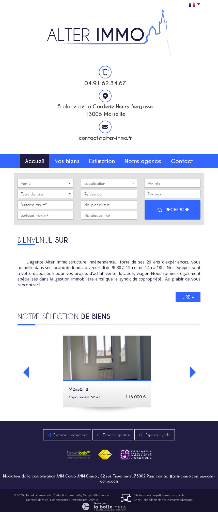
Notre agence (144, 160)
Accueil (33, 160)
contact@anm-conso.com (177, 473)
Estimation (104, 160)
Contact (183, 160)
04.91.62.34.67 (105, 83)
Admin (93, 497)
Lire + (188, 294)
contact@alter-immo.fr (105, 138)
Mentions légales (37, 497)
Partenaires (79, 497)
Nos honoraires (60, 497)
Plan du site (101, 492)
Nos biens (68, 160)
